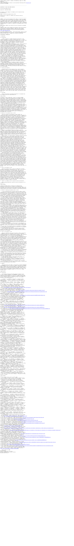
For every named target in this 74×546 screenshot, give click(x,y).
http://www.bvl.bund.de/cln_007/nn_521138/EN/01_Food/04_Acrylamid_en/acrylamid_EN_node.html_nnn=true (37, 530)
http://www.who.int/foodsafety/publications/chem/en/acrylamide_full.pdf (32, 348)
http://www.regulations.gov (5, 36)
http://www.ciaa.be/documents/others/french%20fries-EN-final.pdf (33, 507)
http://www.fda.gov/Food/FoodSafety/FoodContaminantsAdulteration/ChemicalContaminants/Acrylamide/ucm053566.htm (24, 368)
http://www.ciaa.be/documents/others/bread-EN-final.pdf (24, 502)
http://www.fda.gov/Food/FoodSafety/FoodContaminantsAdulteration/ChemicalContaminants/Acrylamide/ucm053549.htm (24, 366)
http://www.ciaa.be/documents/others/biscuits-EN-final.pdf (33, 500)
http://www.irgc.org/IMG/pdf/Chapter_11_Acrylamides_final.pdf (18, 533)
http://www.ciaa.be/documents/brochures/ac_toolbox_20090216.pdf (15, 499)
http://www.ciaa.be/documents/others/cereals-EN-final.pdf (27, 504)
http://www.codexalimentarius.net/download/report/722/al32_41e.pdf (33, 520)
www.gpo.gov (29, 3)
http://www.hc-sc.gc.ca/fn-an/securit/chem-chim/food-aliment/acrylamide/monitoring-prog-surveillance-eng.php (33, 534)
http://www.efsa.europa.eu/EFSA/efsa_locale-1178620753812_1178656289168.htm (36, 524)
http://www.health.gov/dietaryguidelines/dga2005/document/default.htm (32, 354)
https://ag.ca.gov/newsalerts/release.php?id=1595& (9, 538)
